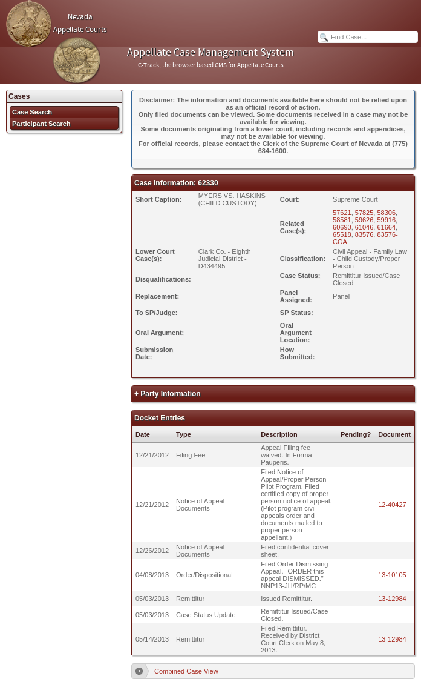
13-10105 (392, 575)
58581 (342, 220)
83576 (364, 234)
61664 (386, 227)
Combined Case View (186, 671)
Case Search (32, 112)
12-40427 (392, 504)
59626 (364, 220)
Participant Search (41, 123)
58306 (386, 212)
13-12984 (392, 598)
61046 (364, 227)
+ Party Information (167, 394)
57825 (364, 212)
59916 (386, 220)
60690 (342, 227)
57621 (342, 212)
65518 (342, 234)
